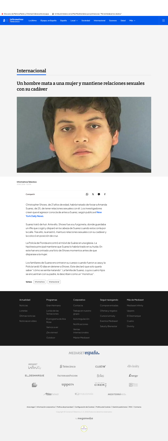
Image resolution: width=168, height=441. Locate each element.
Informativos (40, 282)
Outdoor (50, 337)
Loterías (23, 310)
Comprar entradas (109, 305)
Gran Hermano (53, 305)
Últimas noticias (27, 315)
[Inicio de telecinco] (4, 20)
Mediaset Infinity (135, 305)
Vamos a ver (52, 327)
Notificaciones (80, 324)
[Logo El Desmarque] (34, 375)
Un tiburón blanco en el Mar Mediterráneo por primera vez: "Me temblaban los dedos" (88, 14)
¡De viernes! (52, 332)
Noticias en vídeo (28, 321)
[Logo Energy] (133, 375)
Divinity (130, 326)
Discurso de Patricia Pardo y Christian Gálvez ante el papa (26, 14)
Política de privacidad (65, 407)
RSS (130, 407)
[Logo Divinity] (133, 366)
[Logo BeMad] (34, 385)
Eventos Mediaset (109, 321)
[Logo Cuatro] (100, 366)
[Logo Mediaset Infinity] (34, 366)
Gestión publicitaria (119, 407)
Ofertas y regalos (108, 310)
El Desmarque (134, 315)
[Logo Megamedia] (85, 418)
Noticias (23, 305)
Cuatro (130, 321)
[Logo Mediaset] (84, 354)
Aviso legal (31, 407)
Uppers (130, 310)
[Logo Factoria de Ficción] (68, 375)
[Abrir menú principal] (163, 20)
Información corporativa (46, 407)
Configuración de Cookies (84, 407)
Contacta (78, 305)
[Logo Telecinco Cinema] (100, 384)
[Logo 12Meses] (133, 385)
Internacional (54, 282)
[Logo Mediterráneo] (117, 394)
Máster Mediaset (81, 337)
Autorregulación (81, 318)
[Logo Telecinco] (67, 366)
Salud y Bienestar (108, 326)
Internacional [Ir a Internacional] (31, 71)
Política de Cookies (103, 407)
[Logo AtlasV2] (51, 394)
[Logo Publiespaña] (84, 394)
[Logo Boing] (100, 375)
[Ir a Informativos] (16, 20)
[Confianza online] (84, 431)
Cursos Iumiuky (107, 315)
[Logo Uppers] (67, 385)
